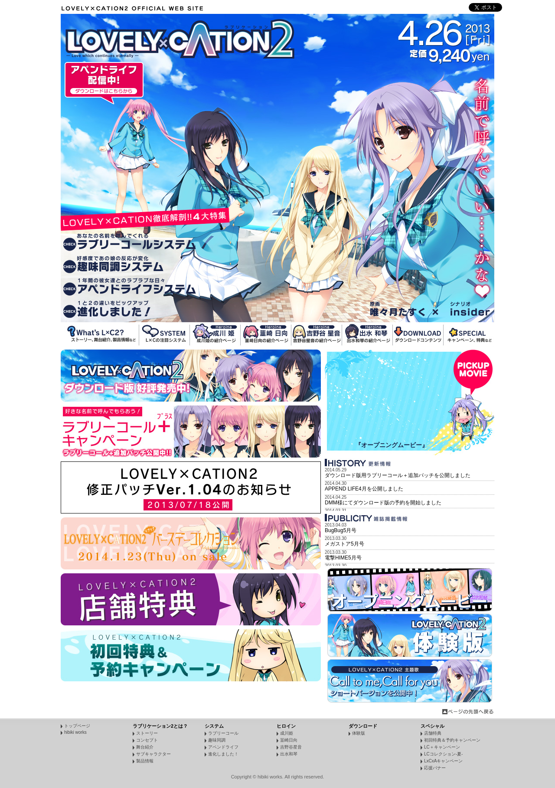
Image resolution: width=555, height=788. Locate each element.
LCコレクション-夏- (443, 754)
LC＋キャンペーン (442, 747)
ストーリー (147, 733)
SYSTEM (164, 334)
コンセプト (147, 740)
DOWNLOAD (418, 334)
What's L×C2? (100, 334)
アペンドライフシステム (129, 286)
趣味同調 (216, 740)
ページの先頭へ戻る (468, 711)
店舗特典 (432, 733)
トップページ (77, 725)
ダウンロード (363, 726)
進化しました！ (129, 308)
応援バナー (435, 767)
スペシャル (432, 726)
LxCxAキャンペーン (443, 761)
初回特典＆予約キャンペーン (452, 740)
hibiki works (75, 732)
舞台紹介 (144, 747)
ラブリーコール (223, 733)
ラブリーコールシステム (129, 242)
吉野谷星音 (316, 334)
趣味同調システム (129, 264)
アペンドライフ (223, 747)
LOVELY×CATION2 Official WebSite (134, 8)
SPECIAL (469, 334)
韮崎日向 (266, 334)
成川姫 (215, 334)
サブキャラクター (153, 754)
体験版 (358, 733)
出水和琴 (367, 334)
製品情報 (144, 761)
